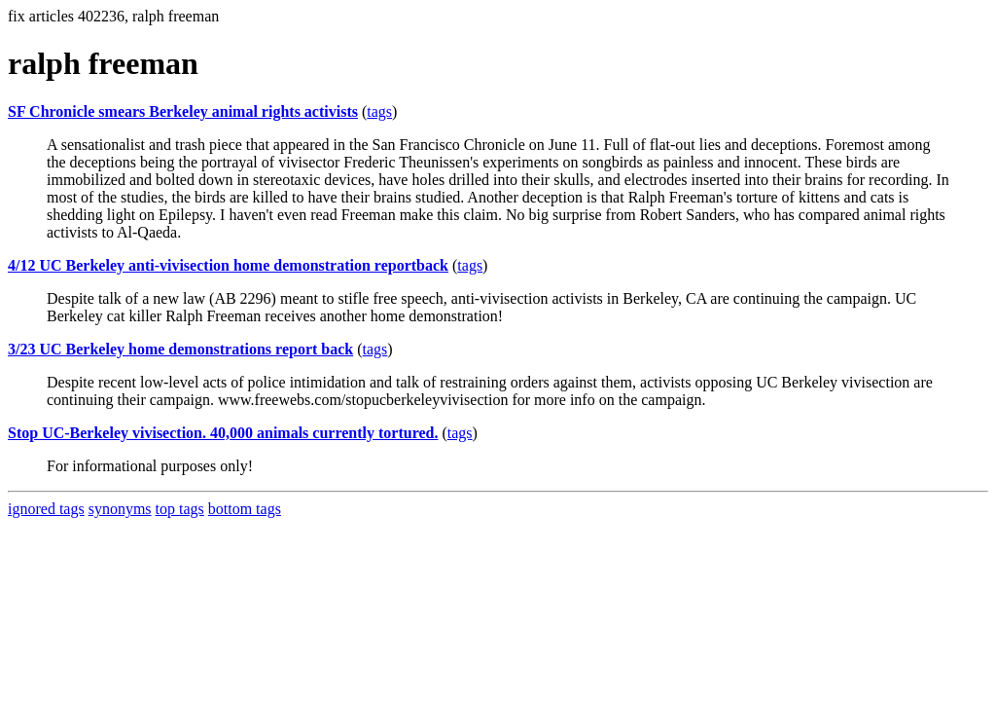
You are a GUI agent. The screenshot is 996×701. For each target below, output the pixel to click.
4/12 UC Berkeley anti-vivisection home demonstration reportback (228, 265)
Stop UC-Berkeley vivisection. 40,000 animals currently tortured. (223, 432)
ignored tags (46, 508)
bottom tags (244, 508)
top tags (180, 508)
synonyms (120, 508)
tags (379, 111)
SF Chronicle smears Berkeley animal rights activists (183, 111)
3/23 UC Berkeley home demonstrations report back (180, 349)
